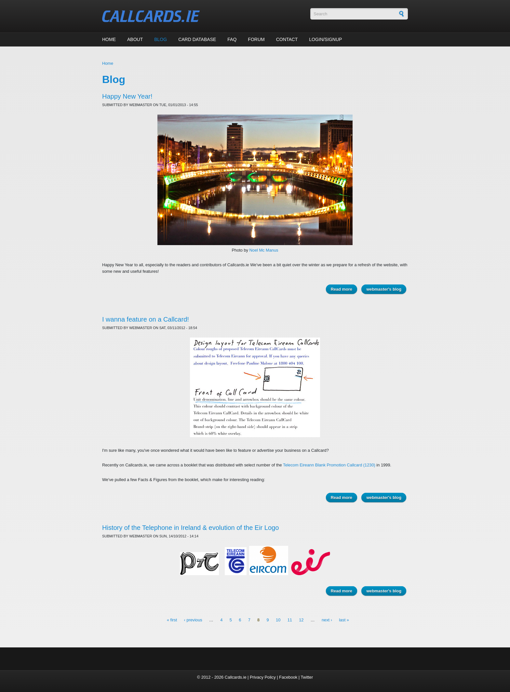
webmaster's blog (383, 289)
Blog (160, 39)
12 (301, 620)
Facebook (288, 677)
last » (344, 620)
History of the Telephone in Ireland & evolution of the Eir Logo (190, 527)
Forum (256, 39)
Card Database (197, 39)
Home (109, 39)
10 (278, 620)
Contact (287, 39)
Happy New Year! (127, 96)
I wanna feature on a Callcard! (145, 319)
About (135, 39)
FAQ (231, 39)
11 (290, 620)
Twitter (307, 677)
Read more (344, 289)
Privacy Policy (263, 677)
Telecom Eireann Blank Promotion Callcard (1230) (329, 465)
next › (327, 620)
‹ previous (193, 620)
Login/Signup (325, 39)
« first (172, 620)
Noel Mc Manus (263, 250)
